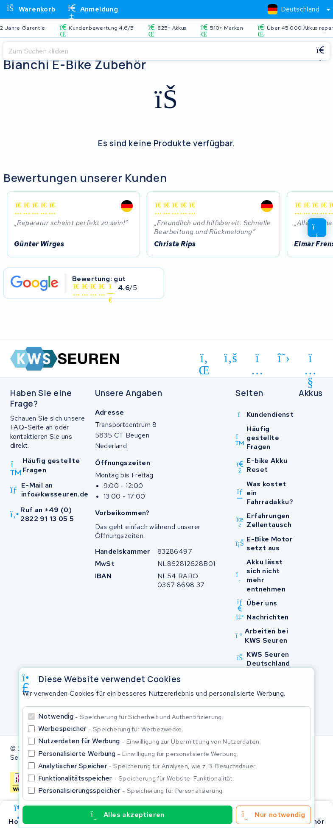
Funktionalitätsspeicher (136, 778)
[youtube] (310, 359)
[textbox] (293, 9)
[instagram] (257, 359)
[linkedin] (204, 359)
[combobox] (295, 9)
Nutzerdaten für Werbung (149, 740)
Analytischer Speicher (147, 765)
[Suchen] (157, 51)
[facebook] (230, 357)
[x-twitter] (284, 357)
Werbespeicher (111, 728)
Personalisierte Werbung (138, 753)
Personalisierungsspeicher (131, 790)
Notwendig (131, 716)
